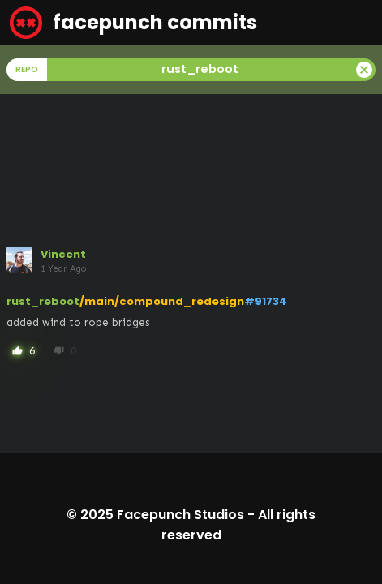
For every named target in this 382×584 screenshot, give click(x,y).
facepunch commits (133, 22)
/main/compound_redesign (161, 301)
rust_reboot (42, 301)
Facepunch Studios (180, 514)
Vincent (63, 254)
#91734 (265, 301)
